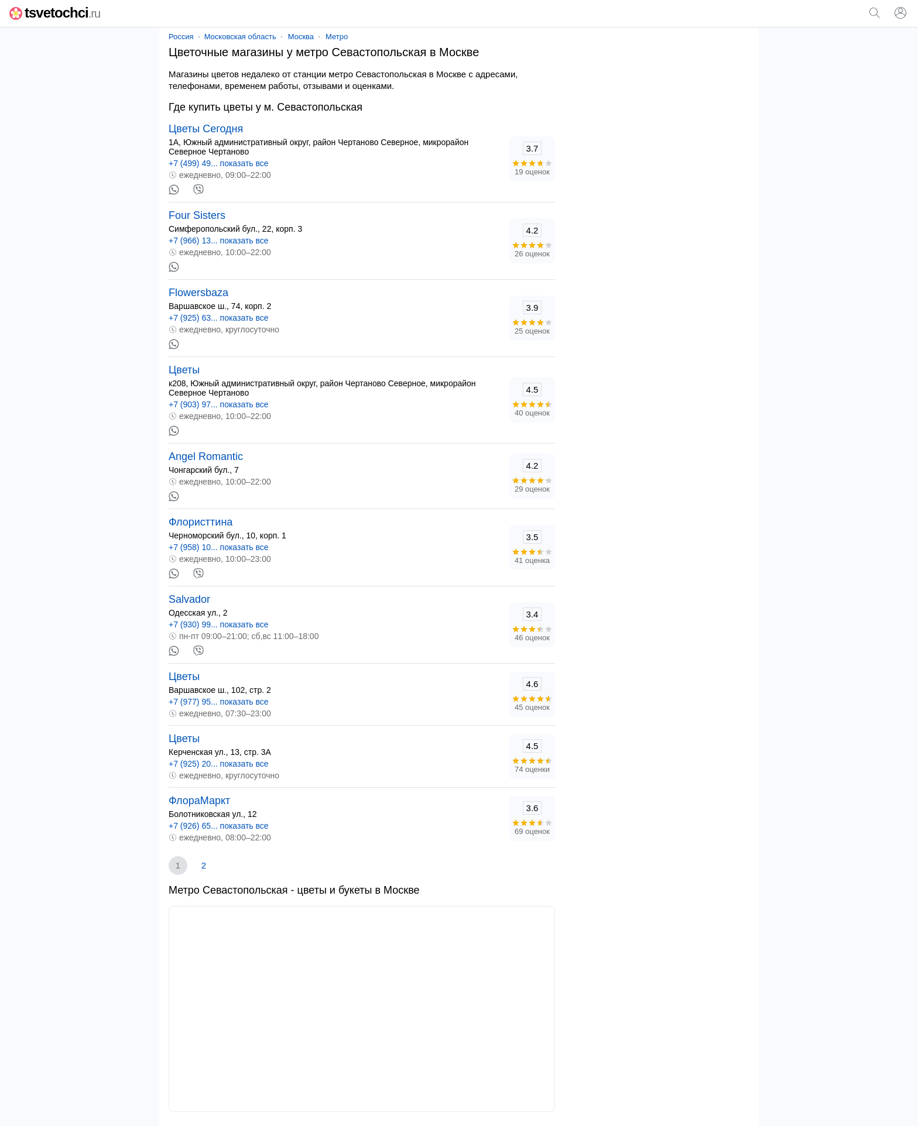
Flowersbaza (198, 292)
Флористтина (200, 522)
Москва (301, 36)
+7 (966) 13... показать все (219, 240)
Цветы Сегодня (206, 129)
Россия (181, 36)
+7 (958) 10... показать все (219, 547)
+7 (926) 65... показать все (219, 825)
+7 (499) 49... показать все (219, 163)
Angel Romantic (206, 456)
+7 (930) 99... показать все (219, 624)
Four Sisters (197, 215)
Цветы (184, 370)
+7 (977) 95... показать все (219, 701)
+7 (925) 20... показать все (219, 763)
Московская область (240, 36)
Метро (337, 36)
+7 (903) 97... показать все (219, 404)
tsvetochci (54, 12)
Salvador (189, 599)
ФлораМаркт (199, 800)
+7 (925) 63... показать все (219, 317)
